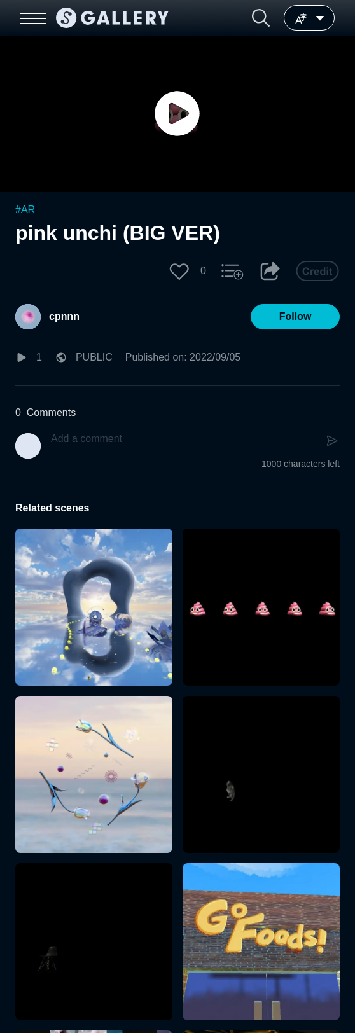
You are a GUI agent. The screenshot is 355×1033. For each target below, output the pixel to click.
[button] (261, 18)
